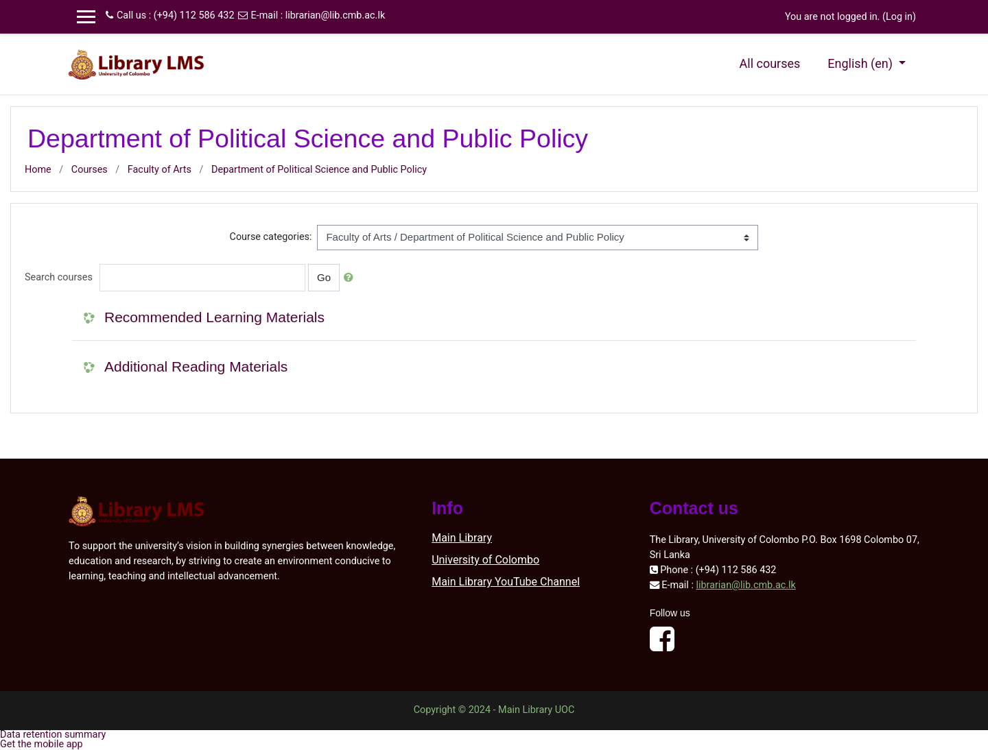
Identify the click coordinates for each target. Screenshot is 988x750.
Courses (89, 170)
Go (324, 277)
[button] (351, 278)
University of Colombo (485, 559)
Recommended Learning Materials (214, 317)
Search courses (59, 277)
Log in (899, 17)
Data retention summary (53, 734)
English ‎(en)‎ (861, 63)
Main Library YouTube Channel (506, 581)
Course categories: (271, 237)
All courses (770, 63)
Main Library (462, 537)
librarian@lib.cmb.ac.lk (335, 16)
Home (38, 170)
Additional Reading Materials (195, 366)
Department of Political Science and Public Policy (319, 170)
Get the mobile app (41, 744)
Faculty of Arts (159, 170)
